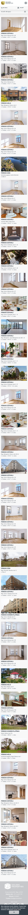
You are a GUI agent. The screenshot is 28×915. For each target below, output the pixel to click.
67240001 (16, 896)
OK (14, 912)
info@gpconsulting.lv (16, 898)
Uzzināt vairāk (17, 909)
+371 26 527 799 (17, 894)
